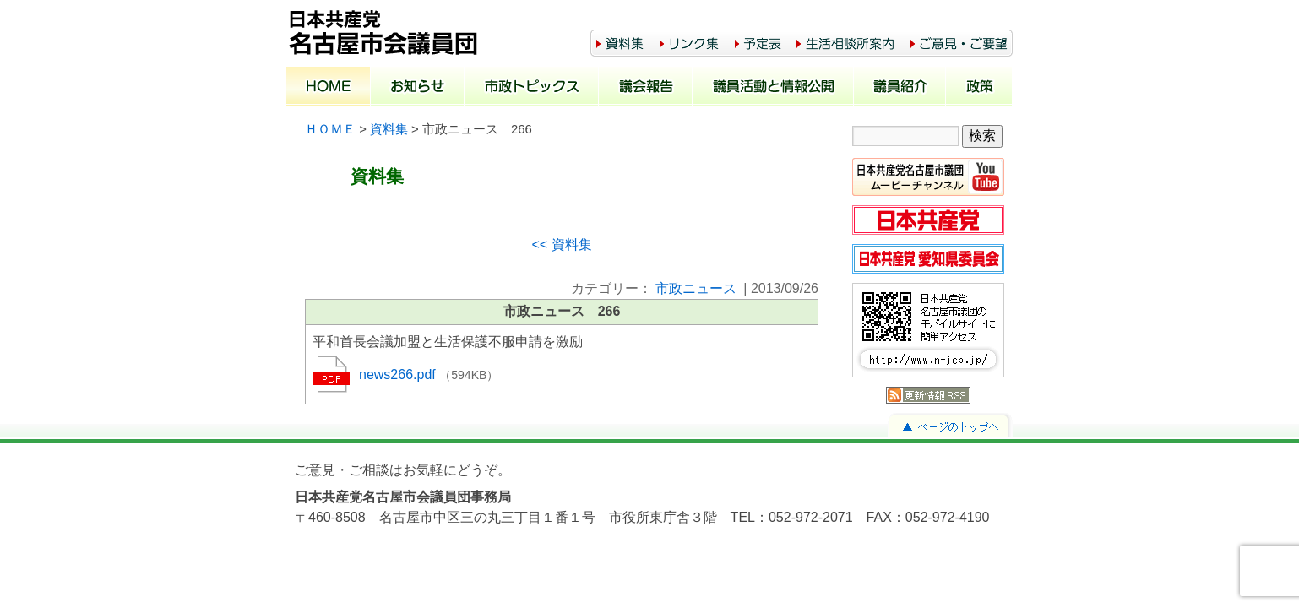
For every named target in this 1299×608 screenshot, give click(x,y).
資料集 (389, 129)
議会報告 (646, 88)
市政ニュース (695, 288)
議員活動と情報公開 (773, 88)
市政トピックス (532, 88)
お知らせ (418, 88)
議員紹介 (900, 88)
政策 (979, 88)
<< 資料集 (561, 244)
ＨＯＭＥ (330, 129)
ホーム (328, 88)
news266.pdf (399, 374)
